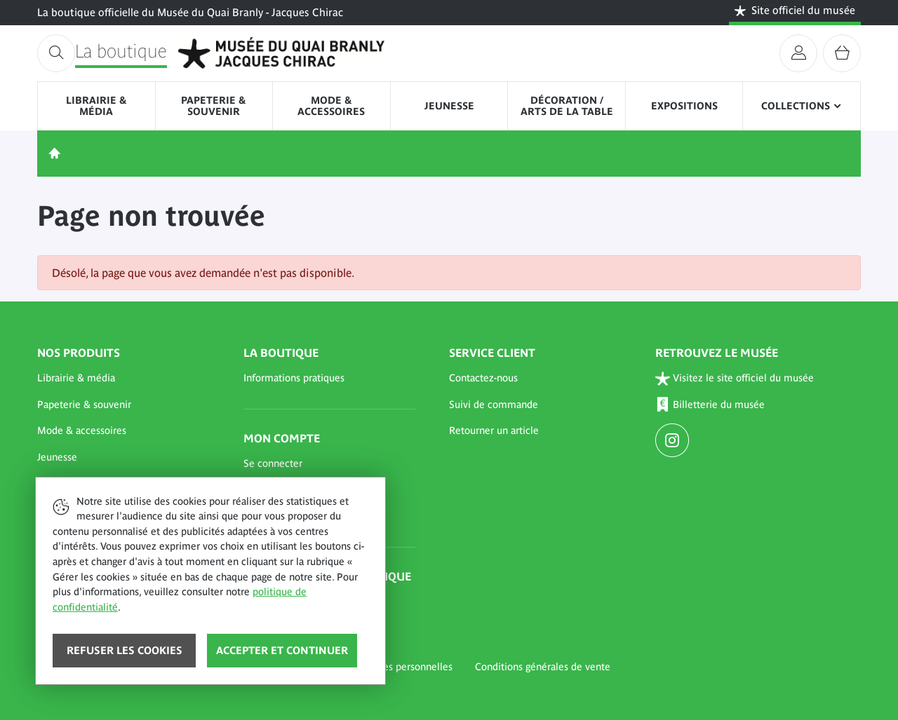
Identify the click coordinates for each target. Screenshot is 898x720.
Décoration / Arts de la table (567, 106)
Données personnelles (403, 666)
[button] (123, 378)
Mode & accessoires (331, 106)
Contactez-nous (483, 377)
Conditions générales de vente (542, 666)
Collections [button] (795, 105)
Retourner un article (494, 430)
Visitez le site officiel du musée (735, 378)
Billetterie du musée (710, 405)
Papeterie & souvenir (213, 106)
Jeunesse (449, 105)
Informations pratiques (293, 377)
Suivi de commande (493, 404)
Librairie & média (96, 106)
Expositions (684, 105)
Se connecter (272, 463)
